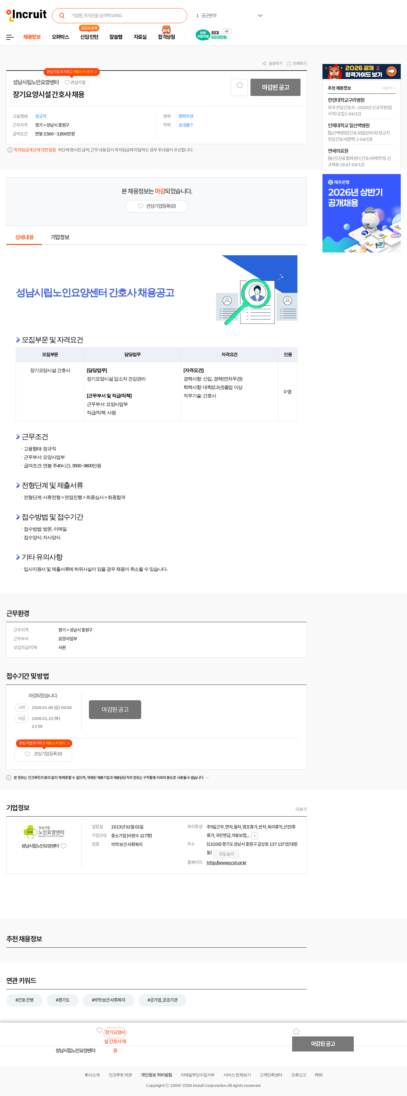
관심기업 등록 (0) (43, 754)
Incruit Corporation (209, 1085)
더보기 (301, 809)
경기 (62, 630)
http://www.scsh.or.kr (226, 863)
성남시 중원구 (81, 630)
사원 (62, 647)
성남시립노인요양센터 (36, 82)
